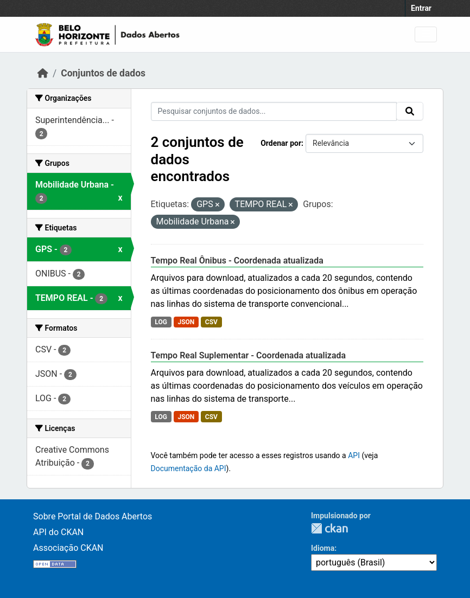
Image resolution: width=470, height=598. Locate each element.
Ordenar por (281, 143)
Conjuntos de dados (103, 73)
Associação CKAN (68, 548)
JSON (185, 322)
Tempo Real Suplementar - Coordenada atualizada (248, 355)
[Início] (42, 73)
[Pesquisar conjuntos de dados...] (274, 111)
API (354, 455)
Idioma (322, 548)
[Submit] (409, 111)
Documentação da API (188, 468)
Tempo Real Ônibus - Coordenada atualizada (237, 260)
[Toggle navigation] (426, 34)
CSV (211, 322)
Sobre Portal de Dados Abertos (92, 516)
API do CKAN (58, 532)
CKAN (329, 528)
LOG (161, 322)
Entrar (421, 8)
